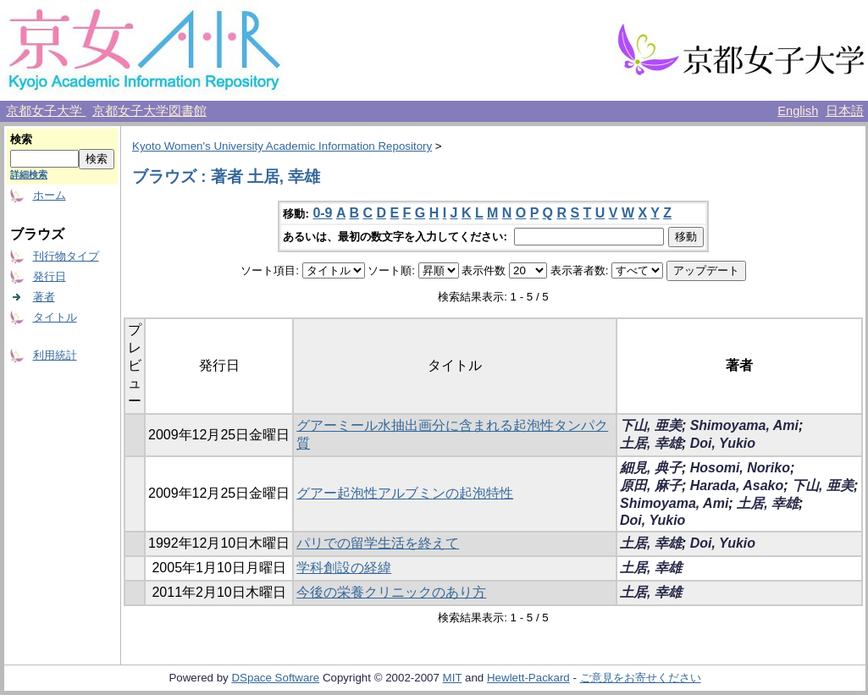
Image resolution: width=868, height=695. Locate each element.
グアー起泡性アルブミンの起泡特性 (404, 493)
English (797, 111)
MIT (452, 677)
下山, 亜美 (651, 425)
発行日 (49, 276)
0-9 (322, 213)
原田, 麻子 (651, 485)
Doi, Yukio (722, 443)
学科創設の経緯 (343, 567)
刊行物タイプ (66, 256)
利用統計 (55, 355)
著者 (44, 296)
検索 (21, 139)
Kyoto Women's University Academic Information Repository (282, 146)
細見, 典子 (651, 468)
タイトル (55, 317)
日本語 (845, 111)
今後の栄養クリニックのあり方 (391, 592)
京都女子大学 (46, 111)
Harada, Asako (737, 485)
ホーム (49, 195)
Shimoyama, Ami (744, 425)
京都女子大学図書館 (149, 111)
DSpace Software (275, 677)
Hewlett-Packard (528, 677)
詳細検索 (28, 174)
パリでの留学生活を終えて (377, 543)
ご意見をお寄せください (640, 677)
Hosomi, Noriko (740, 468)
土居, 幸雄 (651, 443)
